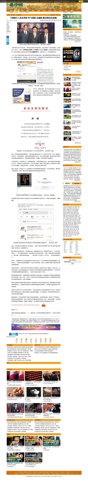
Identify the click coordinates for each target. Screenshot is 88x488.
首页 (11, 10)
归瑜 (76, 281)
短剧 (11, 475)
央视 (70, 267)
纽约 (44, 10)
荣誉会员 (53, 327)
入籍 (72, 269)
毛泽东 (27, 409)
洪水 (70, 249)
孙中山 (75, 270)
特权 (30, 409)
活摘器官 (68, 248)
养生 (70, 274)
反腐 (70, 256)
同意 (81, 1)
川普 (73, 245)
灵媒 (45, 409)
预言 (76, 273)
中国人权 (27, 12)
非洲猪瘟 (75, 262)
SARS (73, 266)
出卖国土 (64, 248)
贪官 (79, 255)
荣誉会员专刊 (67, 29)
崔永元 (67, 255)
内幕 (72, 255)
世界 (50, 10)
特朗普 (75, 245)
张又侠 (30, 393)
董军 (9, 425)
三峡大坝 (73, 248)
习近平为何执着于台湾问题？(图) (50, 390)
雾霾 (64, 263)
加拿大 (64, 270)
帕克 (47, 409)
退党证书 (62, 482)
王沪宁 (79, 253)
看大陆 (13, 15)
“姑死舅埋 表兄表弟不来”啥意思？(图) (71, 214)
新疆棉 (77, 248)
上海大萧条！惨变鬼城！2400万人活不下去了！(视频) (19, 365)
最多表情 (76, 222)
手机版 (41, 20)
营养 (11, 408)
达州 (29, 425)
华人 (72, 267)
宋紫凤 (65, 280)
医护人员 (36, 425)
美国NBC (13, 458)
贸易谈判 (76, 253)
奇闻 (66, 10)
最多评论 (67, 222)
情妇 (64, 256)
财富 (70, 260)
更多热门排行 (77, 218)
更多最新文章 (77, 200)
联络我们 (26, 480)
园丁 (65, 286)
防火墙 (70, 263)
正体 (45, 20)
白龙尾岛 (67, 266)
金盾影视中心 (46, 342)
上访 (77, 263)
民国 (69, 270)
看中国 (17, 5)
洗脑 (17, 393)
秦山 (65, 287)
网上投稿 (20, 480)
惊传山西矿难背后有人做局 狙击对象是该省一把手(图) (19, 357)
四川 (27, 425)
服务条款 (40, 480)
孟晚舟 (64, 253)
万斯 (71, 253)
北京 (36, 393)
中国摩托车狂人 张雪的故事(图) (70, 35)
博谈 (39, 10)
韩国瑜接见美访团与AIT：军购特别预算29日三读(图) (76, 117)
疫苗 (68, 249)
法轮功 (64, 265)
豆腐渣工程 (47, 458)
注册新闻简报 (67, 296)
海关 (64, 269)
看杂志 (39, 482)
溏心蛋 (13, 408)
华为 (66, 256)
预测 (49, 409)
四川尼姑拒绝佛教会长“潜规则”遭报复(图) (44, 359)
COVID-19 (67, 246)
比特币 (68, 259)
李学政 (7, 25)
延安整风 (10, 393)
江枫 (76, 289)
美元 (66, 259)
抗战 (73, 270)
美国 (28, 10)
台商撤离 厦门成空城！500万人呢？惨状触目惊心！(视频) (20, 359)
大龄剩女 (28, 458)
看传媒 (53, 482)
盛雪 (71, 286)
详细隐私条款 (73, 1)
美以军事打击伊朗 (67, 104)
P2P (80, 262)
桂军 (71, 270)
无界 (72, 482)
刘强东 (66, 262)
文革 (68, 274)
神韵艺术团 (28, 482)
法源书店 (34, 482)
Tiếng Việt (62, 480)
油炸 (16, 408)
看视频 (43, 482)
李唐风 (76, 284)
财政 (68, 260)
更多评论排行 (77, 240)
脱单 (33, 458)
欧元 (75, 259)
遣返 (66, 269)
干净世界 (22, 482)
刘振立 (33, 393)
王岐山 (74, 252)
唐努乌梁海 (77, 265)
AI (13, 475)
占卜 (51, 409)
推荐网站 (17, 482)
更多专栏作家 (77, 293)
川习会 (48, 392)
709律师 (74, 263)
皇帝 (76, 272)
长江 (67, 249)
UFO (27, 475)
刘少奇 (72, 272)
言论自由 (64, 267)
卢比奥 (78, 245)
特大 (55, 20)
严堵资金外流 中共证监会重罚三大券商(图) (16, 367)
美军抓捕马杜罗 (67, 108)
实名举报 (8, 27)
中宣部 (7, 30)
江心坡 (70, 266)
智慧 (70, 273)
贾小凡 (65, 281)
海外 (78, 269)
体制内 (48, 425)
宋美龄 (64, 272)
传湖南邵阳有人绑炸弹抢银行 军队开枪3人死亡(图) (18, 363)
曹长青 (71, 290)
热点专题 (66, 102)
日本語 (68, 480)
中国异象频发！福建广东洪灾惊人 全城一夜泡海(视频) (19, 368)
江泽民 (64, 255)
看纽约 (48, 482)
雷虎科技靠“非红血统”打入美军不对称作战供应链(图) (76, 161)
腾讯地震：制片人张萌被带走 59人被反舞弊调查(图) (46, 361)
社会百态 (22, 12)
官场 (22, 10)
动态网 (67, 482)
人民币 (73, 259)
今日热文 (9, 378)
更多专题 (78, 110)
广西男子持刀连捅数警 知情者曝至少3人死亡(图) (18, 361)
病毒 (64, 246)
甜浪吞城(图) (66, 33)
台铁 (71, 248)
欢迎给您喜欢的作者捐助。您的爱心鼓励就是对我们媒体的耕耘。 (25, 313)
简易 (76, 280)
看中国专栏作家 (68, 278)
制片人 (7, 24)
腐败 (68, 256)
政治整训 (14, 393)
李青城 (76, 287)
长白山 (64, 266)
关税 (67, 253)
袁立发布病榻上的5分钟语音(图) (70, 238)
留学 (78, 267)
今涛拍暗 (72, 280)
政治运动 (19, 393)
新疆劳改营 (77, 266)
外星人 (33, 475)
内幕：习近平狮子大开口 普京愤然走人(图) (72, 230)
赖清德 (77, 252)
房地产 (64, 260)
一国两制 (79, 256)
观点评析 (16, 12)
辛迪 (76, 290)
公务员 (50, 425)
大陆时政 (11, 12)
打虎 (72, 256)
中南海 (70, 255)
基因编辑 (66, 263)
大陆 (17, 10)
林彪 (69, 272)
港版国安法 (76, 249)
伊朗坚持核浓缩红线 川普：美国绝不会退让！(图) (76, 145)
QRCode (20, 342)
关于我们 (35, 480)
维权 (72, 263)
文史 (55, 10)
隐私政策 (46, 480)
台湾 (52, 392)
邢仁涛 (65, 289)
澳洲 (67, 270)
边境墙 (69, 253)
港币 (79, 259)
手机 (73, 273)
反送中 (76, 255)
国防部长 (12, 425)
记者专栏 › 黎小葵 (55, 15)
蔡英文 (79, 260)
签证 (68, 269)
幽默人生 (67, 273)
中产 (72, 260)
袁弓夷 (73, 249)
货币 (70, 259)
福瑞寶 (57, 482)
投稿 (53, 425)
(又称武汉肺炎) (69, 245)
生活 (61, 10)
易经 (64, 273)
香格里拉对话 (16, 425)
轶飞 (65, 283)
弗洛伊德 (64, 252)
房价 (70, 262)
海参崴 (75, 260)
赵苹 (76, 286)
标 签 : (8, 22)
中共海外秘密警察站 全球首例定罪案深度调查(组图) (76, 150)
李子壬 (65, 290)
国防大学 (21, 425)
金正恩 (72, 252)
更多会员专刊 (77, 41)
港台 (33, 10)
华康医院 (32, 425)
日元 (77, 259)
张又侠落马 (66, 106)
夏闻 (76, 283)
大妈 (68, 262)
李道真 (71, 281)
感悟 (71, 273)
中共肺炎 (64, 245)
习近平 (27, 393)
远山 (71, 283)
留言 (50, 20)
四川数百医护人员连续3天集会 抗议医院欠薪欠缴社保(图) (20, 355)
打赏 (47, 20)
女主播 (68, 267)
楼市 (67, 260)
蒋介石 (78, 270)
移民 (74, 267)
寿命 (67, 274)
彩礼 (31, 458)
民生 (76, 269)
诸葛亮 (78, 272)
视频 (72, 10)
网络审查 (67, 265)
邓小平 (67, 272)
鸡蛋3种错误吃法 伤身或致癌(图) (14, 406)
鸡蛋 (9, 408)
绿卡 (73, 269)
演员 (9, 475)
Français (57, 480)
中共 (45, 425)
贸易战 (70, 246)
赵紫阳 (9, 458)
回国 (70, 269)
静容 (71, 287)
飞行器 (30, 475)
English (51, 480)
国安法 (64, 249)
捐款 (30, 480)
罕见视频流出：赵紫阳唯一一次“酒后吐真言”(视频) (76, 177)
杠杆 (64, 259)
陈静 (71, 284)
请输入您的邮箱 (72, 298)
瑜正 (71, 289)
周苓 (65, 284)
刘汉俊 (7, 28)
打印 (52, 20)
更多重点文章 (77, 181)
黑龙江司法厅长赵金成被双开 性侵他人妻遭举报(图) (46, 357)
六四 (78, 246)
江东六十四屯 (71, 265)
